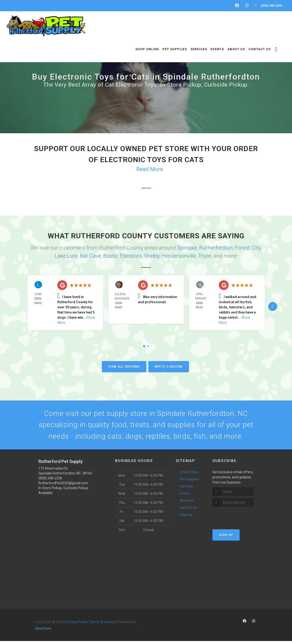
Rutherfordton (216, 248)
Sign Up (226, 536)
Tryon (204, 256)
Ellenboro (131, 256)
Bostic (110, 256)
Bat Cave (90, 256)
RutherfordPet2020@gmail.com (63, 484)
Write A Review (169, 366)
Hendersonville (179, 256)
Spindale (187, 248)
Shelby (151, 256)
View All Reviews (124, 366)
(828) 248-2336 (50, 479)
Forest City (247, 248)
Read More (149, 169)
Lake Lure (66, 256)
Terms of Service (102, 623)
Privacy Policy (76, 623)
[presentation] (238, 516)
